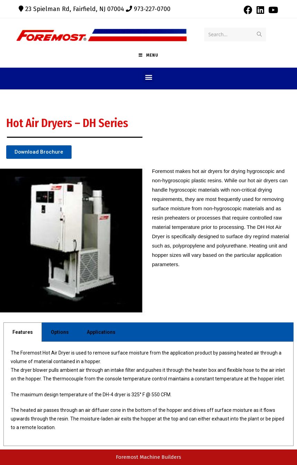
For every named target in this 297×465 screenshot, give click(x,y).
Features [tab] (22, 332)
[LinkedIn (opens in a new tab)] (260, 10)
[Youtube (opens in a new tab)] (272, 10)
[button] (148, 77)
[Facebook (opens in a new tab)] (248, 10)
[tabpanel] (148, 394)
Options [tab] (60, 332)
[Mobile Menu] (148, 55)
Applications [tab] (101, 332)
